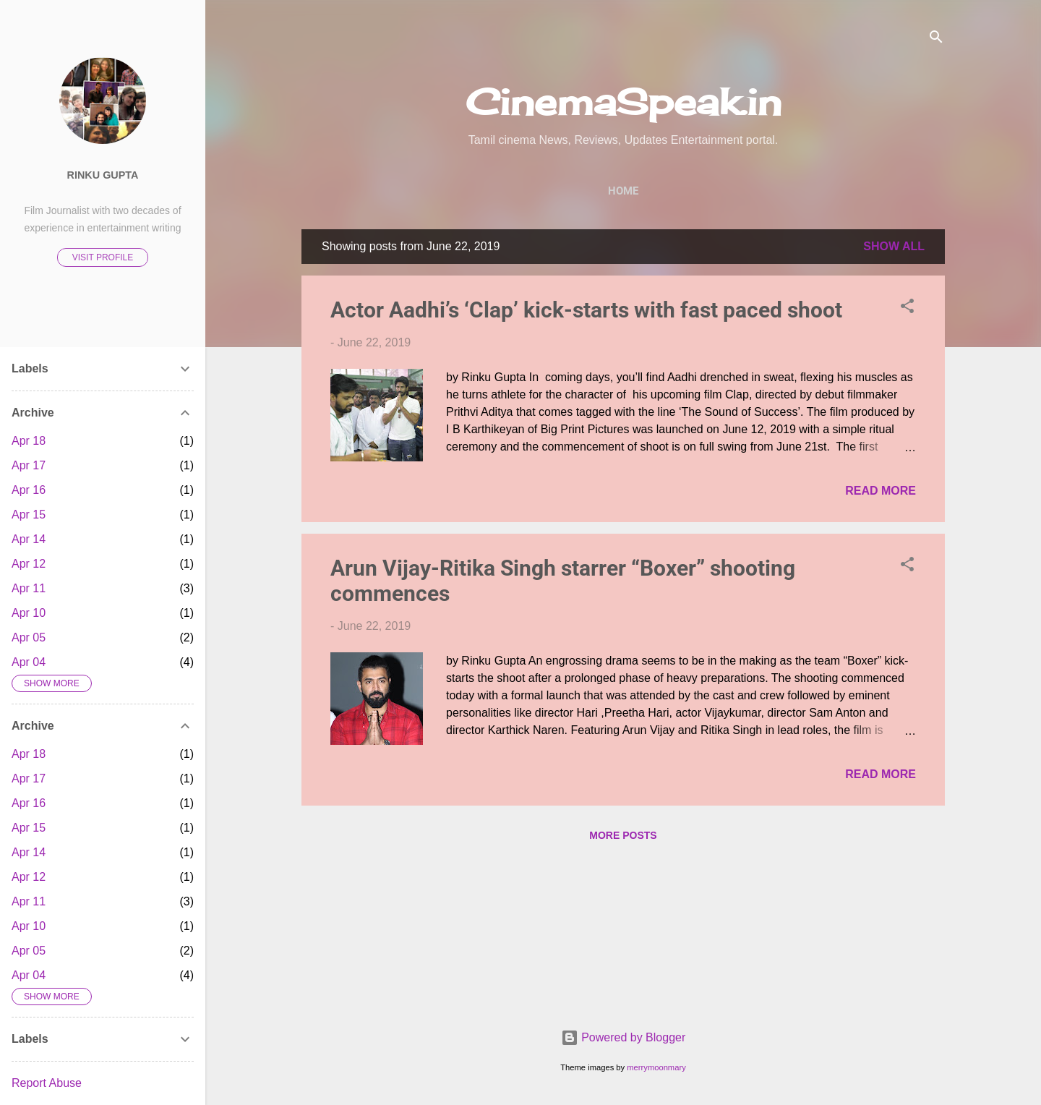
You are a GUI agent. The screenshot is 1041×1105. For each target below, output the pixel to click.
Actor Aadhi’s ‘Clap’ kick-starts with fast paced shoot (586, 310)
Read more (880, 491)
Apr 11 (29, 588)
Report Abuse (47, 1083)
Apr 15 (29, 514)
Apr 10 (29, 613)
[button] (907, 308)
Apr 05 (29, 637)
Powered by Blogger (623, 1037)
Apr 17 (29, 465)
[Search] (936, 39)
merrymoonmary (656, 1067)
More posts (622, 835)
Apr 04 (29, 662)
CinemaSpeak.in (623, 102)
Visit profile (102, 257)
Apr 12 (29, 564)
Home (623, 190)
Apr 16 (29, 490)
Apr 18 (29, 441)
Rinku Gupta (103, 175)
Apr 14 (29, 539)
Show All (894, 246)
